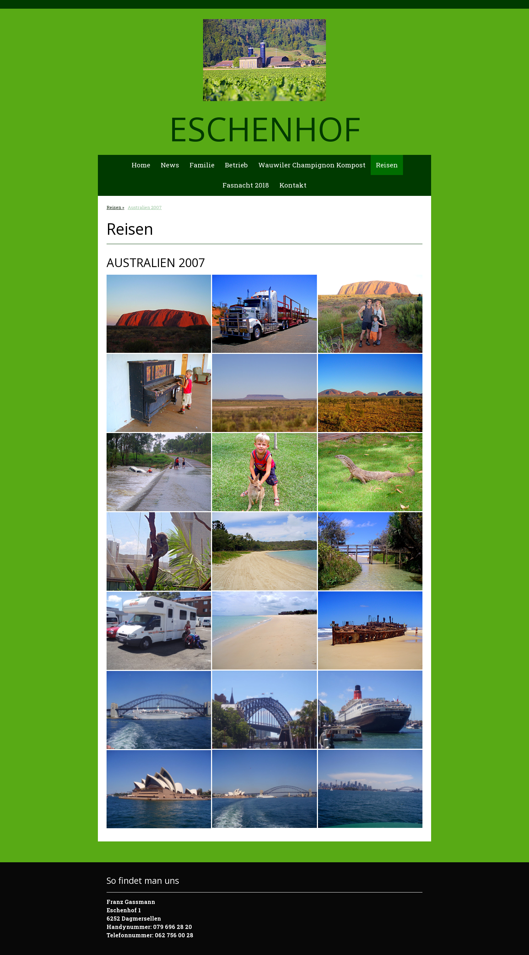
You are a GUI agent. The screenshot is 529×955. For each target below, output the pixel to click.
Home (141, 164)
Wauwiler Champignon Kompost (312, 164)
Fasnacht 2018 (245, 185)
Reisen (387, 164)
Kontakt (293, 185)
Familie (202, 164)
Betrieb (236, 164)
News (170, 164)
